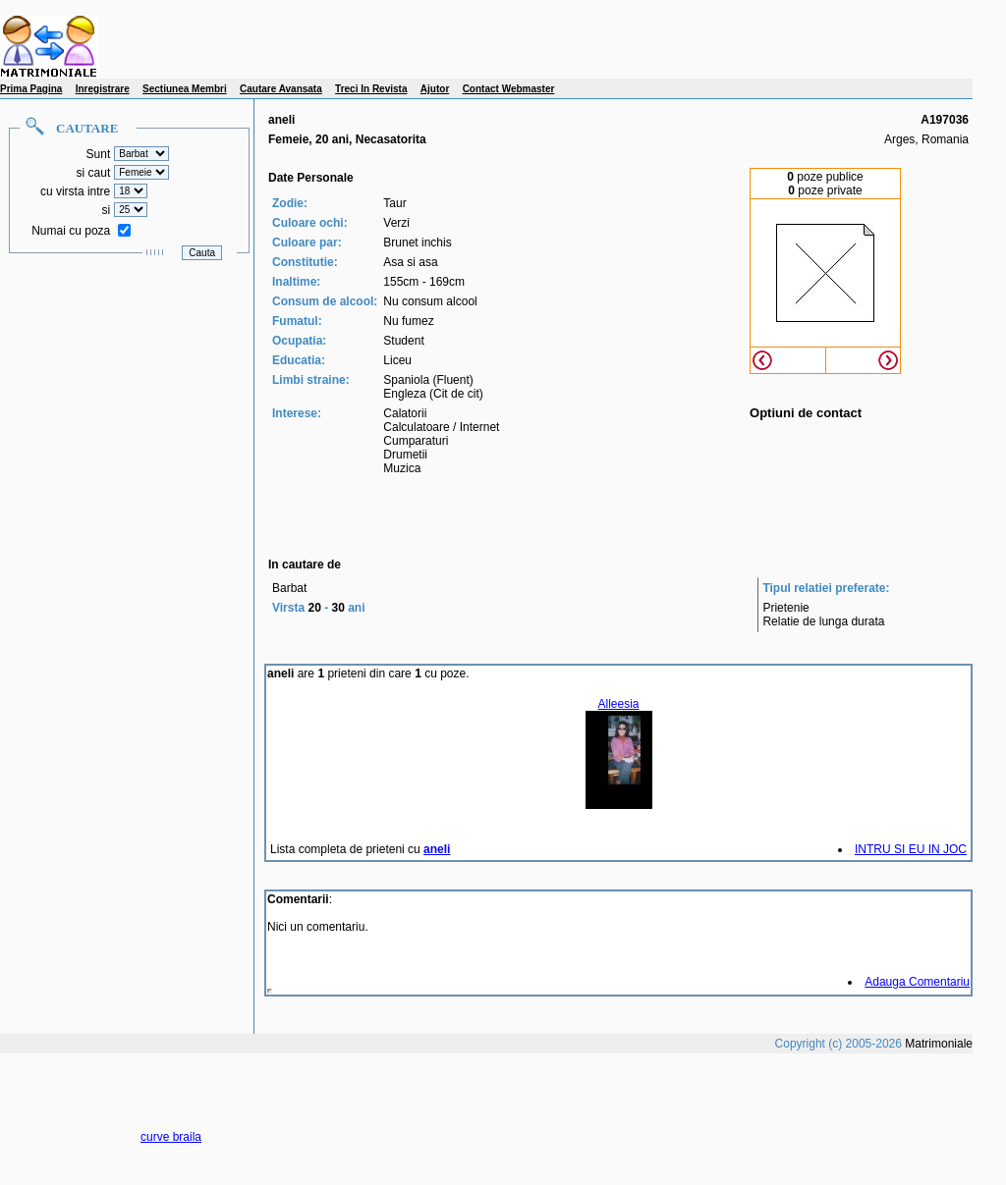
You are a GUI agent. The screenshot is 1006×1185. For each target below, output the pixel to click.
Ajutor (434, 88)
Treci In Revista (371, 88)
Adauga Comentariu (917, 982)
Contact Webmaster (509, 88)
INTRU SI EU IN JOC (911, 849)
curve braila (170, 1137)
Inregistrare (103, 88)
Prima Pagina (31, 88)
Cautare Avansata (281, 88)
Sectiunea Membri (184, 88)
